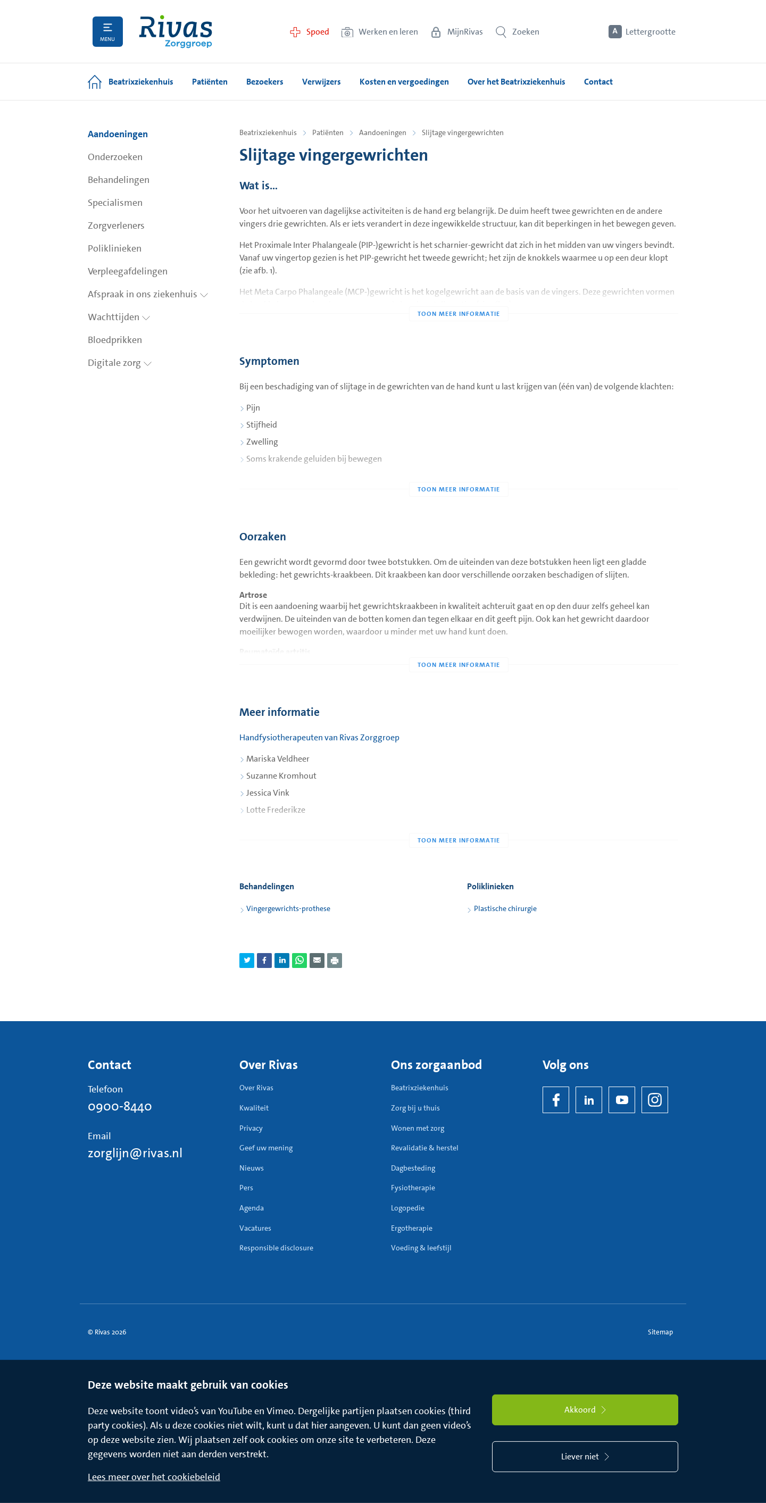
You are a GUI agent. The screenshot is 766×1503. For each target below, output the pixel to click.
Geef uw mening (266, 1148)
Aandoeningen (118, 134)
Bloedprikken (115, 339)
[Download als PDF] (334, 960)
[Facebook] (556, 1100)
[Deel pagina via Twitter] (246, 960)
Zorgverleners (116, 225)
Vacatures (255, 1228)
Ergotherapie (411, 1228)
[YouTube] (622, 1100)
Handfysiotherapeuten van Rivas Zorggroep (319, 737)
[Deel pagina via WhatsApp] (299, 960)
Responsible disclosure (276, 1247)
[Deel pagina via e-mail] (317, 960)
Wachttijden (119, 317)
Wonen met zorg (417, 1128)
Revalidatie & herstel (425, 1148)
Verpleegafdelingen (128, 271)
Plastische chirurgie (505, 908)
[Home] (176, 31)
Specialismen (115, 202)
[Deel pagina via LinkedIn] (281, 960)
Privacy (251, 1128)
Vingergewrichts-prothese (288, 908)
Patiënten (328, 132)
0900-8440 (120, 1106)
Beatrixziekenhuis (268, 132)
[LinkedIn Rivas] (589, 1100)
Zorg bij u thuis (415, 1108)
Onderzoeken (115, 157)
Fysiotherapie (413, 1187)
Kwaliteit (254, 1108)
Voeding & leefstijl (421, 1247)
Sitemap (660, 1332)
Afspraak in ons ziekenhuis (148, 294)
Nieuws (251, 1168)
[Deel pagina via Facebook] (264, 960)
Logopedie (407, 1208)
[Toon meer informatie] (458, 292)
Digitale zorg (120, 362)
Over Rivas (256, 1087)
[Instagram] (655, 1100)
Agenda (251, 1208)
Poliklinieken (114, 248)
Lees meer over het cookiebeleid (154, 1477)
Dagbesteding (413, 1168)
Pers (246, 1187)
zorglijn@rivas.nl (135, 1153)
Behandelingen (118, 179)
